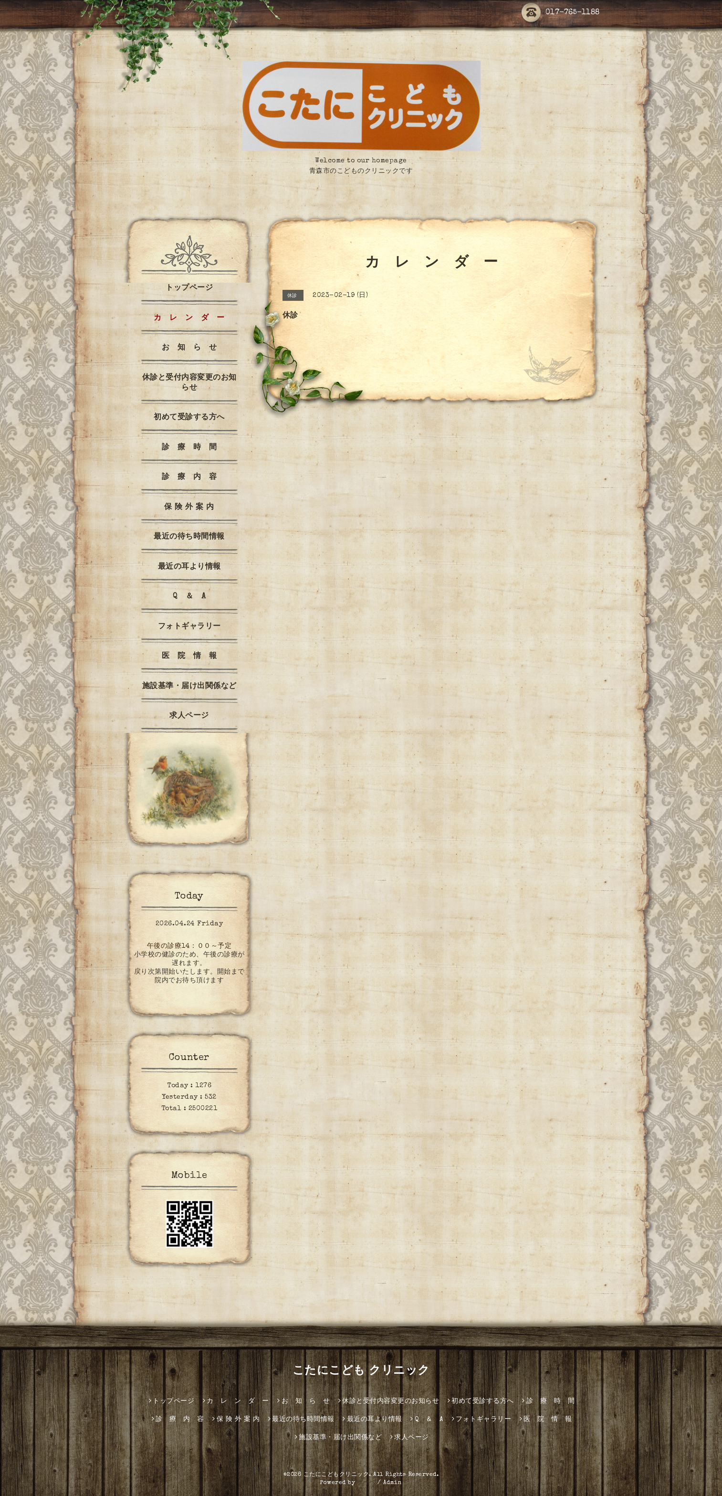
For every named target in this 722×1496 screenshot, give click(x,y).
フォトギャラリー (189, 627)
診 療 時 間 (189, 448)
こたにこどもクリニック (336, 1475)
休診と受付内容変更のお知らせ (189, 383)
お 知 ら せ (189, 348)
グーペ (366, 1483)
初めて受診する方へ (189, 418)
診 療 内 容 (189, 477)
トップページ (189, 288)
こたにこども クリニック (361, 1371)
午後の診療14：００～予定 (189, 946)
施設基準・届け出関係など (189, 686)
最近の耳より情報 (189, 567)
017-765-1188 (561, 13)
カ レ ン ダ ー (189, 318)
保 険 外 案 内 (189, 507)
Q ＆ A (189, 597)
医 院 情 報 (189, 656)
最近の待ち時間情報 (189, 537)
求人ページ (189, 716)
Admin (392, 1483)
